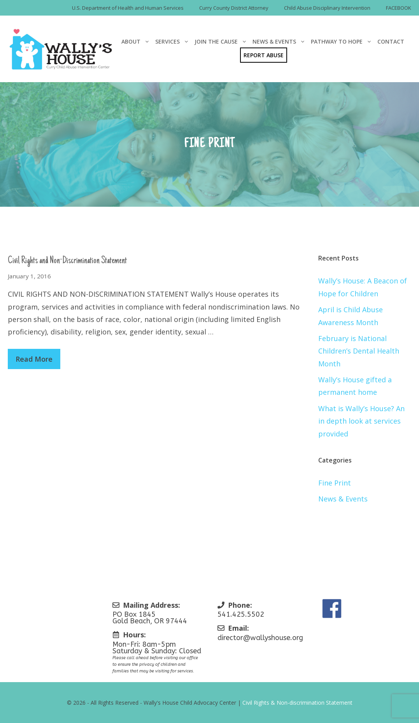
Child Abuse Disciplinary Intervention (327, 7)
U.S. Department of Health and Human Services (128, 7)
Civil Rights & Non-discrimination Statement (297, 702)
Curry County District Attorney (233, 7)
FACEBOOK (398, 7)
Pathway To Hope (343, 41)
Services (173, 41)
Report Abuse (264, 55)
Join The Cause (222, 41)
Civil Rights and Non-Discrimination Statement (67, 260)
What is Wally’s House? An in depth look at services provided (361, 421)
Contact (390, 41)
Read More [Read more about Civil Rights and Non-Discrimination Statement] (34, 359)
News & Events (280, 41)
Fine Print (334, 482)
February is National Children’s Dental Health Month (358, 351)
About (137, 41)
